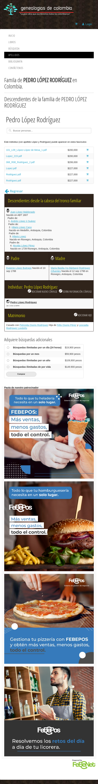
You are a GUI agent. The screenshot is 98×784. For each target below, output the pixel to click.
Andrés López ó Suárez (23, 221)
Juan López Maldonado (22, 212)
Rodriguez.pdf (13, 174)
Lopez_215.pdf (14, 156)
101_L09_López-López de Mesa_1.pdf (26, 150)
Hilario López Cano (22, 227)
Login (88, 24)
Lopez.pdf (11, 168)
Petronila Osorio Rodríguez (34, 325)
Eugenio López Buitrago (18, 268)
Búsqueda (13, 48)
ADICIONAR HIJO (83, 315)
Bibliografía (15, 61)
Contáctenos (15, 68)
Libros (12, 42)
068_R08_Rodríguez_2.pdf (20, 162)
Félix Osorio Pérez (66, 325)
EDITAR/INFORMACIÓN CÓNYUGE (75, 291)
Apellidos (13, 55)
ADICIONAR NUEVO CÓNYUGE (42, 291)
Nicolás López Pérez (24, 245)
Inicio (11, 36)
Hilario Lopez (19, 236)
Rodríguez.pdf (13, 180)
